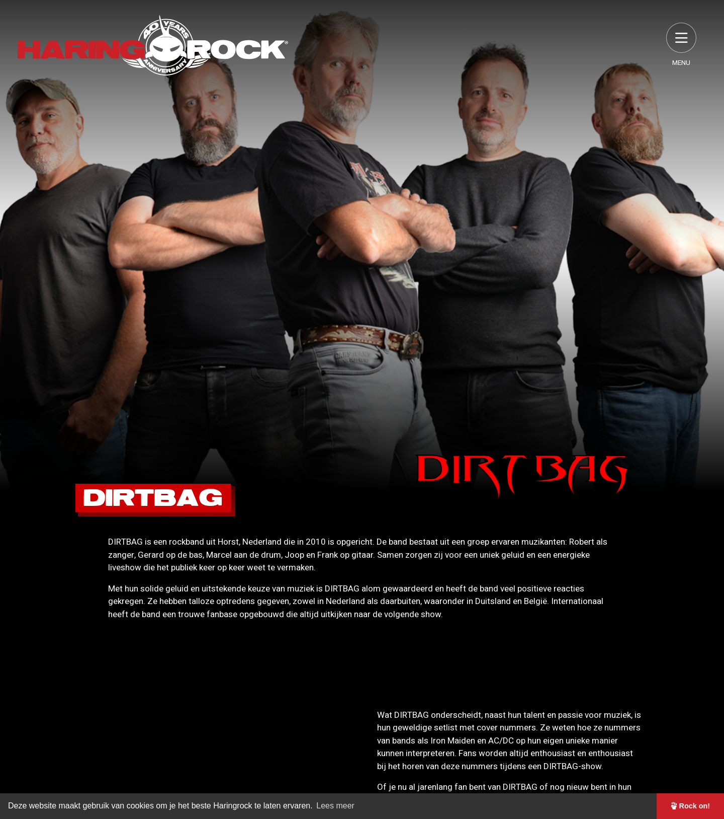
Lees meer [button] (335, 805)
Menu (681, 45)
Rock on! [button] (690, 806)
